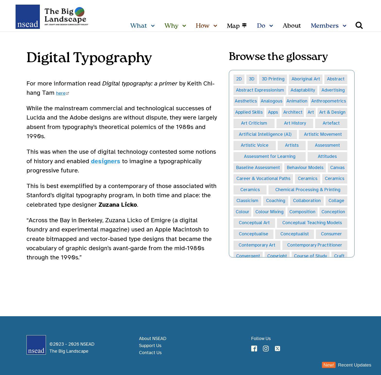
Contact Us (150, 353)
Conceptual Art (254, 223)
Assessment (327, 145)
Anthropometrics (328, 101)
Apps (273, 112)
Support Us (150, 346)
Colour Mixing (269, 212)
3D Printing (273, 79)
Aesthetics (246, 101)
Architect (292, 112)
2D (239, 79)
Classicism (247, 201)
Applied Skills (249, 112)
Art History (295, 123)
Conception (333, 212)
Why (171, 26)
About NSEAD (152, 338)
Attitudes (327, 157)
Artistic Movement (323, 134)
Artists (292, 145)
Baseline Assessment (258, 167)
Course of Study (310, 256)
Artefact (331, 123)
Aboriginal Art (306, 79)
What (138, 26)
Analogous (271, 101)
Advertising (333, 90)
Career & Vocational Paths (263, 179)
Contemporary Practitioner (314, 245)
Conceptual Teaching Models (312, 223)
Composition (302, 212)
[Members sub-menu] (345, 26)
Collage (336, 201)
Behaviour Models (305, 167)
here (61, 93)
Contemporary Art (257, 245)
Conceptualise (253, 234)
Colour (242, 212)
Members (325, 26)
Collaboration (307, 201)
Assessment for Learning (269, 157)
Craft (339, 256)
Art (310, 112)
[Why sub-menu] (185, 26)
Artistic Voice (254, 145)
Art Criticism (254, 123)
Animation (296, 101)
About (292, 26)
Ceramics (307, 179)
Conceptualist (294, 234)
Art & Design (332, 112)
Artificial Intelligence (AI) (265, 134)
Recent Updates (346, 365)
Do (261, 26)
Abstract (336, 79)
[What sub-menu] (154, 26)
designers (105, 161)
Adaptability (303, 90)
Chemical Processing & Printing (307, 190)
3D (252, 79)
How (202, 26)
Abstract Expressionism (260, 90)
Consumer (331, 234)
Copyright (277, 256)
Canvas (337, 167)
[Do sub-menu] (272, 26)
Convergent (248, 256)
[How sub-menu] (216, 26)
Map (233, 26)
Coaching (275, 201)
